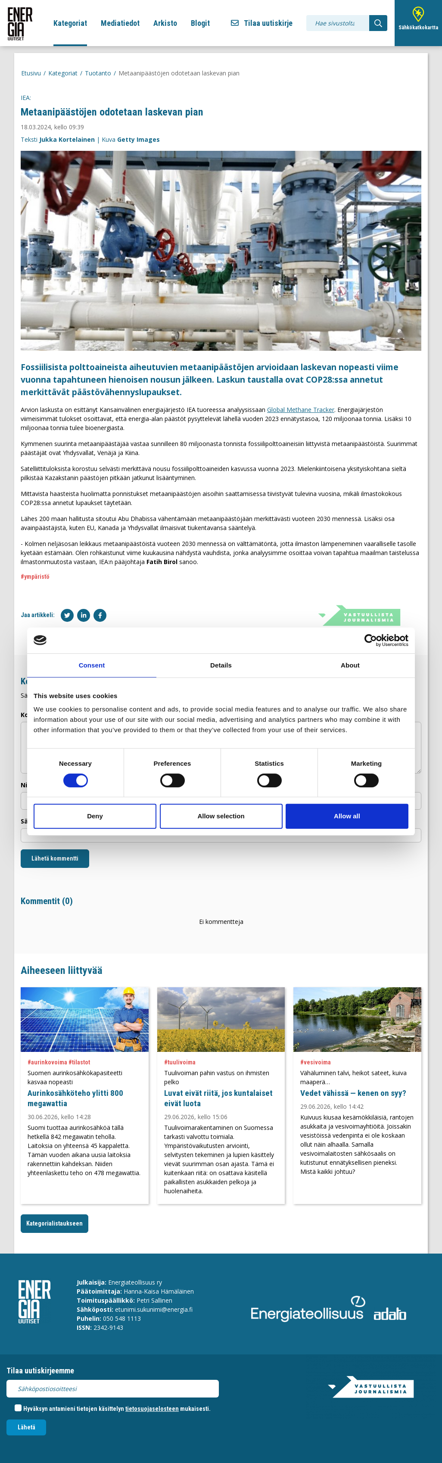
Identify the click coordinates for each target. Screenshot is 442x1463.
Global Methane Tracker (300, 410)
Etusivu (31, 73)
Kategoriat (70, 23)
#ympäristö (35, 576)
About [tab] (350, 665)
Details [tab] (221, 665)
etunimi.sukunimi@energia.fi (154, 1309)
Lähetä (26, 1427)
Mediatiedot (120, 23)
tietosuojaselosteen (152, 1408)
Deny (95, 816)
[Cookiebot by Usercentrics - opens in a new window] (370, 640)
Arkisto (165, 23)
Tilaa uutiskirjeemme (40, 1370)
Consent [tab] (92, 665)
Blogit (200, 23)
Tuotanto (98, 73)
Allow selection (220, 816)
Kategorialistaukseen (54, 1223)
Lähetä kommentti (54, 858)
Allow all (347, 816)
